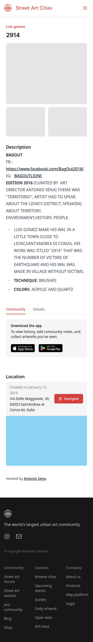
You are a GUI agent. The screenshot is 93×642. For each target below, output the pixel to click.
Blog (7, 618)
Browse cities (45, 576)
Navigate (69, 398)
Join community (13, 607)
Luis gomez (15, 26)
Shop (8, 627)
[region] (46, 441)
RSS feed (42, 626)
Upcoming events (43, 588)
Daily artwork (46, 608)
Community (15, 309)
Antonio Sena (35, 478)
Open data (43, 617)
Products (73, 585)
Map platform (77, 594)
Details (39, 309)
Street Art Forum (12, 579)
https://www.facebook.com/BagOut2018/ (45, 169)
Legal (70, 603)
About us (73, 576)
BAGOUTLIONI (28, 176)
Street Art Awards (12, 593)
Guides (40, 599)
